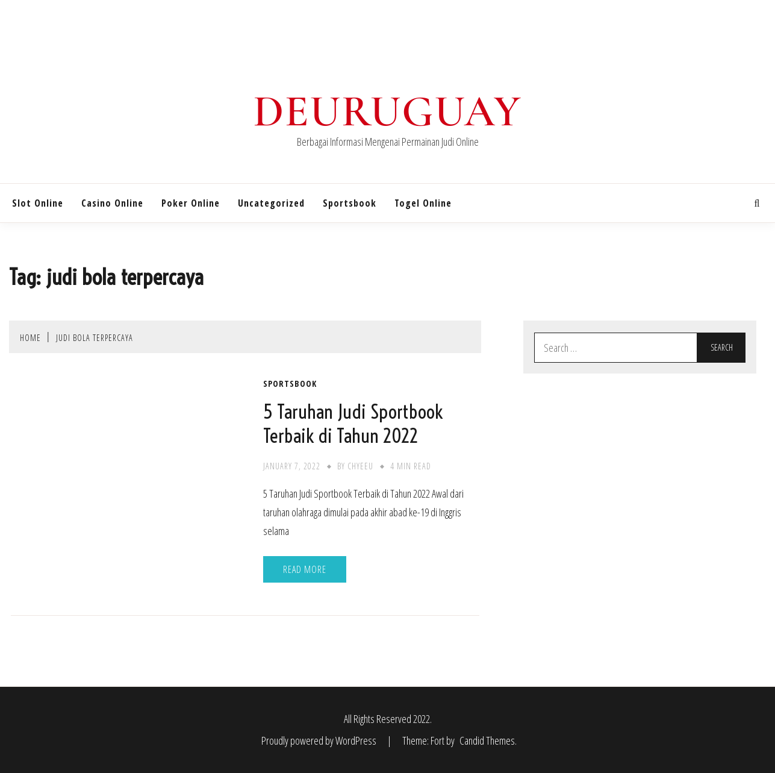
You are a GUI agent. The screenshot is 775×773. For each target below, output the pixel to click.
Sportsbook (349, 203)
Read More (304, 569)
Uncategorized (271, 203)
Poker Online (190, 203)
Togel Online (423, 203)
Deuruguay (388, 111)
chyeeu (360, 466)
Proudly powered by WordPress (319, 740)
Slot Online (37, 203)
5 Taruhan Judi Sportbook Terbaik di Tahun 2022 (353, 423)
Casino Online (112, 203)
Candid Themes (487, 740)
